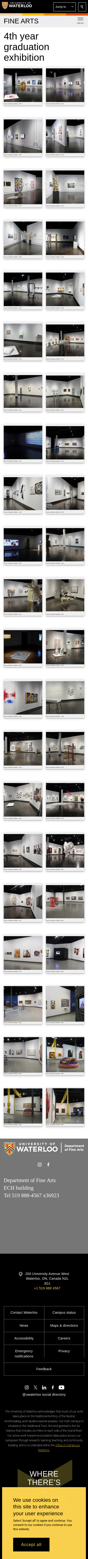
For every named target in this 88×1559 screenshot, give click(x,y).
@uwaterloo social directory (43, 1394)
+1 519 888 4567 (47, 1288)
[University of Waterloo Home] (17, 6)
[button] (65, 7)
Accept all (31, 1544)
